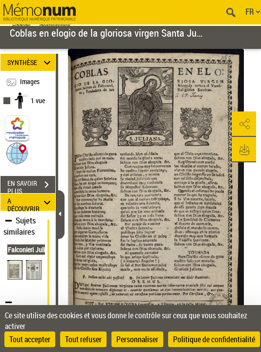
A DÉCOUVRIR (30, 202)
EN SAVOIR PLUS (31, 186)
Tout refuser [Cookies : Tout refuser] (83, 339)
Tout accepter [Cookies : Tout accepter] (29, 339)
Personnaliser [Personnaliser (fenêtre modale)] (137, 339)
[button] (17, 152)
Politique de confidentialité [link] (214, 339)
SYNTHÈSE (30, 62)
